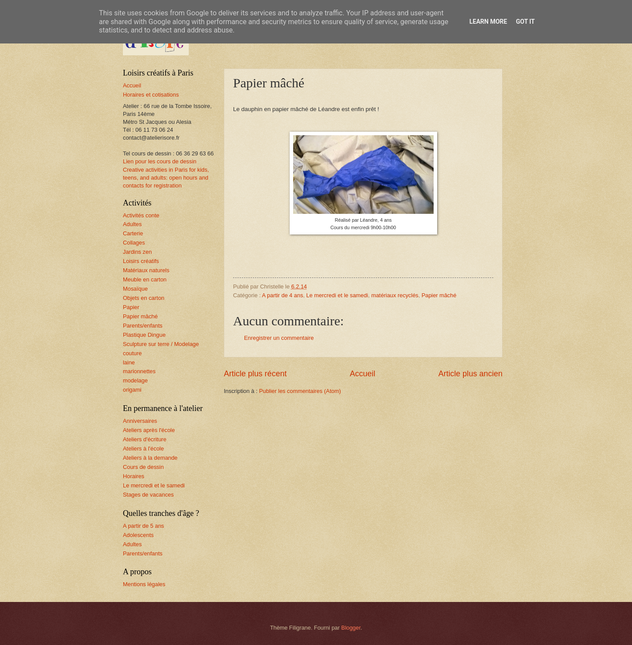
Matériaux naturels (146, 270)
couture (132, 353)
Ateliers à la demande (150, 457)
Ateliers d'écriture (144, 439)
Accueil (362, 373)
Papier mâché (438, 295)
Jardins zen (137, 252)
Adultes (132, 224)
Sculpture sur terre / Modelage (161, 344)
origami (132, 389)
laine (129, 362)
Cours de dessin (143, 467)
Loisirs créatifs (141, 261)
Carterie (133, 233)
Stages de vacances (148, 494)
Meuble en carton (145, 279)
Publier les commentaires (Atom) (300, 391)
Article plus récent (255, 373)
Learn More (488, 21)
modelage (135, 380)
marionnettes (139, 371)
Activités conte (141, 215)
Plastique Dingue (144, 335)
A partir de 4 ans (282, 295)
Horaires (133, 476)
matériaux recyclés (394, 295)
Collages (134, 242)
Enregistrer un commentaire (279, 338)
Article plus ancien (470, 373)
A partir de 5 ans (143, 525)
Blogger (351, 627)
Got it (525, 21)
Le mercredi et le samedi (337, 295)
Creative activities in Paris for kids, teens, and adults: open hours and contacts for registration (166, 177)
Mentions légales (144, 584)
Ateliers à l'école (143, 448)
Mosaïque (135, 288)
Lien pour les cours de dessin (159, 161)
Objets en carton (143, 298)
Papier (131, 307)
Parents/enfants (142, 325)
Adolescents (138, 535)
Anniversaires (140, 421)
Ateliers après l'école (149, 430)
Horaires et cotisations (151, 94)
